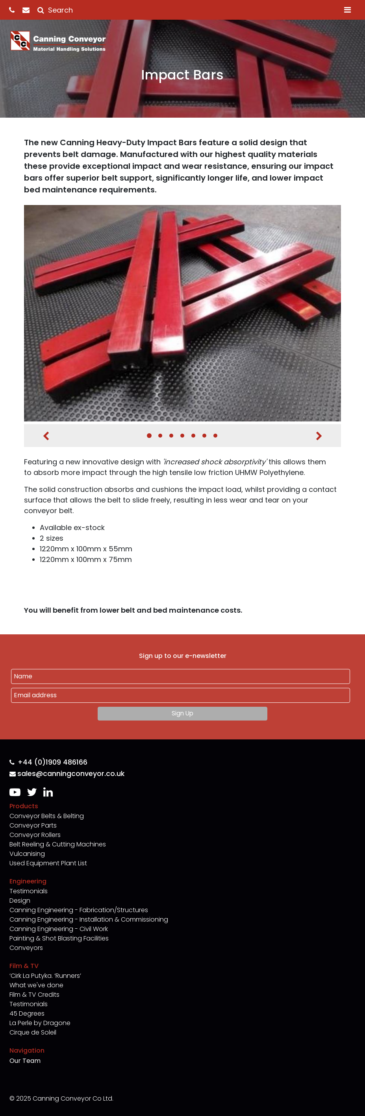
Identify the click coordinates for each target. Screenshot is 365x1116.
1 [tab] (149, 435)
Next (319, 436)
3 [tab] (171, 435)
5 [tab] (193, 435)
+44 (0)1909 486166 (48, 762)
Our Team (25, 1060)
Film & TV (24, 965)
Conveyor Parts (33, 825)
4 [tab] (182, 435)
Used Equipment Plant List (48, 863)
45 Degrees (26, 1013)
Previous (46, 436)
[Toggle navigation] (347, 10)
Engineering (27, 881)
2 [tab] (160, 435)
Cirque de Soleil (32, 1032)
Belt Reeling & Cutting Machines (57, 844)
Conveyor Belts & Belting (46, 815)
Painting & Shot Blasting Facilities (59, 938)
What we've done (36, 985)
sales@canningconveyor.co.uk (66, 774)
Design (19, 900)
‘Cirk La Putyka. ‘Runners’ (45, 975)
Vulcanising (27, 853)
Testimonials (28, 891)
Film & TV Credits (34, 994)
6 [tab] (204, 435)
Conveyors (26, 947)
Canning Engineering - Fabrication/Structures (78, 910)
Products (23, 806)
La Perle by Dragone (39, 1022)
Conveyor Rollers (35, 834)
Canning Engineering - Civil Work (58, 928)
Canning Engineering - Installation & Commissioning (88, 919)
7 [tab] (215, 435)
